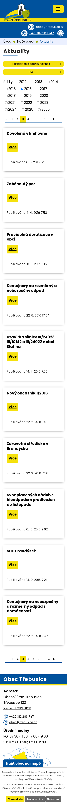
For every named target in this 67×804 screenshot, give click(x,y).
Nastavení (53, 799)
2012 (22, 81)
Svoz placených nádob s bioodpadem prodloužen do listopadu (31, 499)
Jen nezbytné (35, 799)
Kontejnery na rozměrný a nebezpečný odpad (32, 288)
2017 (43, 88)
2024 (12, 109)
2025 (29, 109)
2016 (28, 88)
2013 (38, 81)
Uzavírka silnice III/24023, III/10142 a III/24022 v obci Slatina (31, 341)
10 (54, 119)
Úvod (7, 41)
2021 (12, 102)
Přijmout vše (15, 799)
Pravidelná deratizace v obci (30, 237)
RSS (45, 72)
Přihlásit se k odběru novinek (37, 64)
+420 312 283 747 (41, 33)
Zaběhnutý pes (21, 183)
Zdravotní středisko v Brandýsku (27, 446)
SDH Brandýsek (21, 551)
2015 (12, 88)
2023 (44, 102)
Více (13, 147)
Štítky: (8, 81)
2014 (54, 81)
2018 (12, 95)
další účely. (46, 779)
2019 (28, 95)
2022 (28, 102)
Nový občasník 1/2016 (27, 393)
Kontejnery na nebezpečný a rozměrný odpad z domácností (32, 606)
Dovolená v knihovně (27, 133)
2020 (44, 95)
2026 (45, 109)
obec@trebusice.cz (50, 27)
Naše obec (25, 41)
